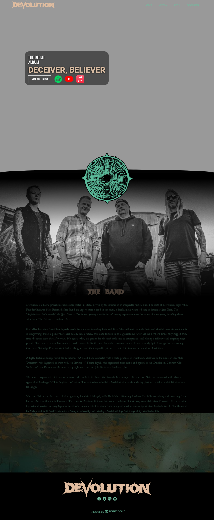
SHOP (177, 4)
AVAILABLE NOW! (39, 79)
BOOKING (193, 4)
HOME (148, 4)
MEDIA (163, 4)
